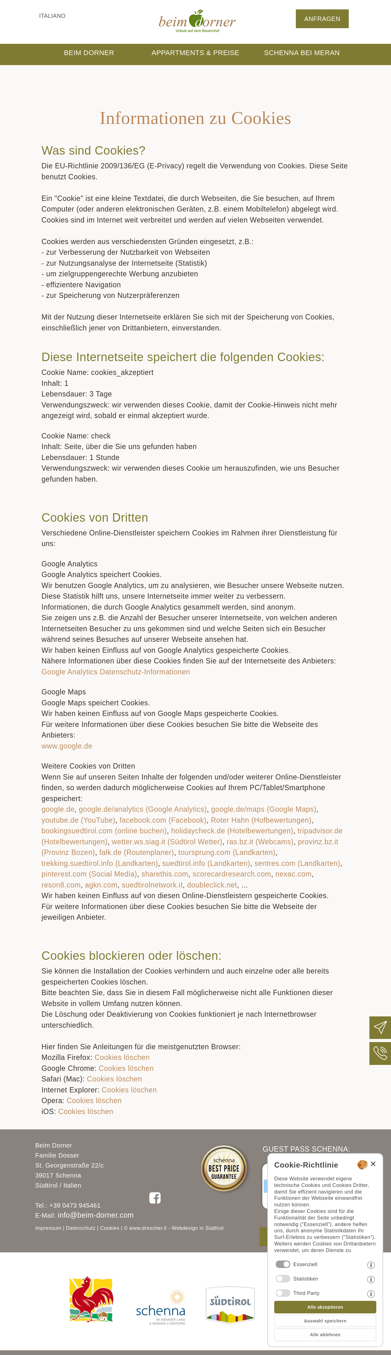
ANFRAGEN (322, 18)
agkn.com (101, 885)
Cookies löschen (122, 1057)
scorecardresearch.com (232, 874)
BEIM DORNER (89, 53)
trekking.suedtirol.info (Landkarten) (100, 863)
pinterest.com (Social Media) (89, 874)
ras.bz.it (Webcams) (260, 842)
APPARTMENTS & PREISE (195, 53)
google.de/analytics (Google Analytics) (143, 809)
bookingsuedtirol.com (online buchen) (104, 831)
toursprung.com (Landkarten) (226, 852)
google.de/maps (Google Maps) (263, 809)
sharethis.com (164, 874)
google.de (58, 809)
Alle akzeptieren (325, 1307)
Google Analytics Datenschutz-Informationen (116, 672)
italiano (52, 16)
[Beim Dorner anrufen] (380, 1058)
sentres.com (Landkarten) (297, 863)
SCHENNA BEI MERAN (302, 53)
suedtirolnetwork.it (152, 885)
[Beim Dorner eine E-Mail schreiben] (380, 1033)
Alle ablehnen (325, 1334)
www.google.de (67, 746)
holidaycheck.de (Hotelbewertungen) (232, 831)
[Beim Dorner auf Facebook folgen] (154, 1203)
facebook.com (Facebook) (163, 820)
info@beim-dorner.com (96, 1215)
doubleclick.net (212, 885)
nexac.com (293, 874)
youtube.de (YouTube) (79, 820)
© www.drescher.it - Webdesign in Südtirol (174, 1228)
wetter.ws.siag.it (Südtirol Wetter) (167, 842)
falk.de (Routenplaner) (136, 852)
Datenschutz (80, 1228)
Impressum (48, 1228)
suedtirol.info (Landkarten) (206, 863)
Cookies (109, 1228)
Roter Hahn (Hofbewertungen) (261, 820)
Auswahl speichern (325, 1320)
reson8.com (61, 885)
